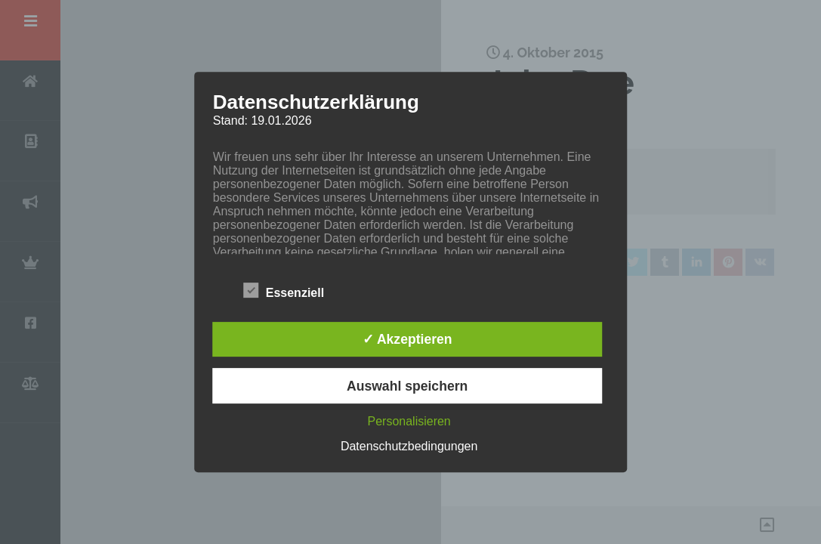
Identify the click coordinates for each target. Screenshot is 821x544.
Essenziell (283, 290)
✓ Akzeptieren (407, 339)
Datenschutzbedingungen (409, 446)
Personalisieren (408, 421)
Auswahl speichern (407, 386)
